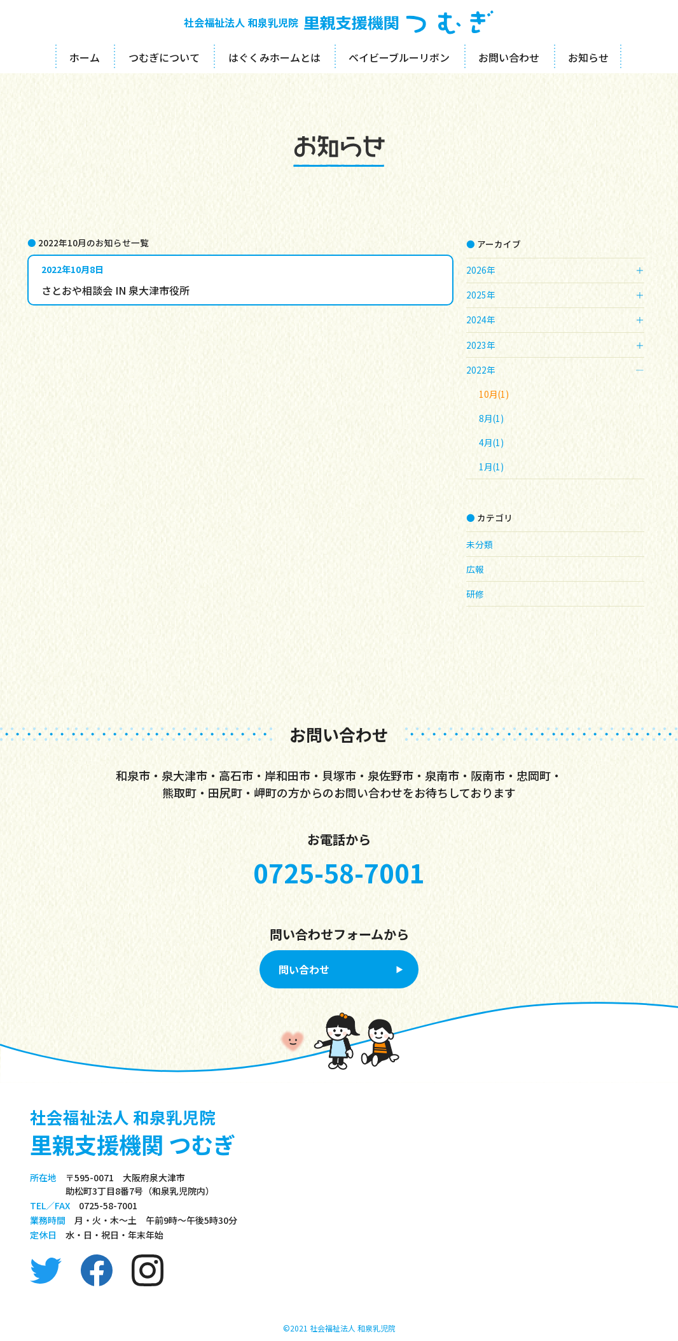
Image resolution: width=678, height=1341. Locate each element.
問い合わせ (304, 969)
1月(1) (491, 466)
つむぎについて (164, 57)
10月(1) (494, 394)
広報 (475, 569)
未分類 (479, 544)
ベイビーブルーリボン (399, 57)
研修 (475, 593)
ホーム (84, 57)
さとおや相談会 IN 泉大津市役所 (115, 290)
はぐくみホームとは (274, 57)
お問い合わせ (508, 57)
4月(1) (491, 442)
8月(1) (491, 418)
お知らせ (588, 57)
